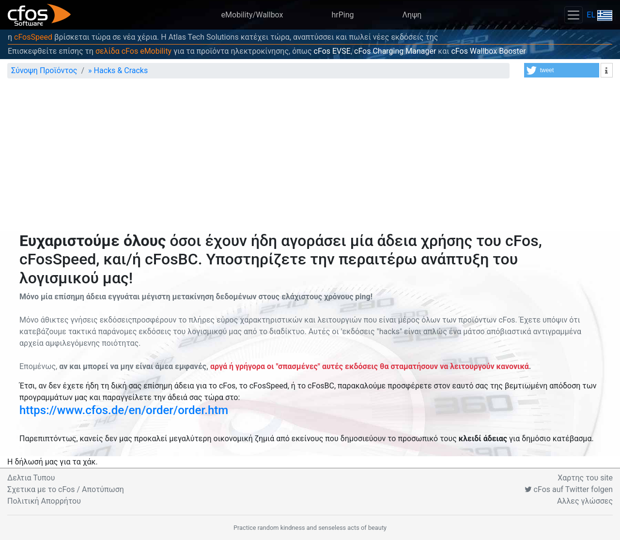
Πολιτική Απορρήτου (44, 501)
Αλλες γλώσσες (585, 501)
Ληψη (412, 14)
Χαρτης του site (585, 477)
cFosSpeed (33, 37)
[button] (561, 70)
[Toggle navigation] (573, 14)
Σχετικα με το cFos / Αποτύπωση (65, 489)
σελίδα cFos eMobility (133, 51)
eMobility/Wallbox (252, 14)
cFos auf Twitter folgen (569, 489)
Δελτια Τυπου (31, 477)
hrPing (343, 14)
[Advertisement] (310, 159)
